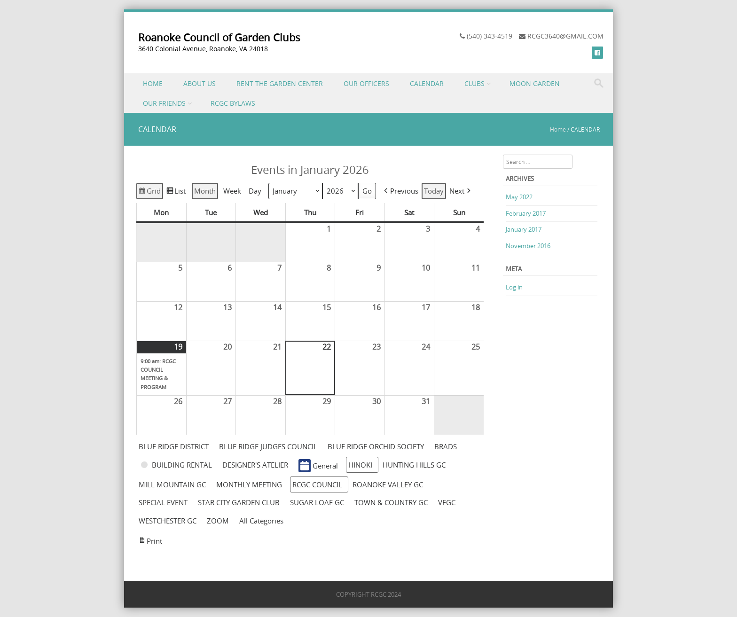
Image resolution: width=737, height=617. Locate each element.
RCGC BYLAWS (233, 103)
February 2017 (526, 213)
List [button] (176, 192)
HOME (153, 83)
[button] (400, 191)
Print (150, 542)
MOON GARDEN (535, 83)
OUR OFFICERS (366, 83)
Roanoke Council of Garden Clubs (219, 37)
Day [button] (255, 191)
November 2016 (528, 246)
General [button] (318, 466)
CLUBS (474, 83)
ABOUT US (199, 83)
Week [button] (232, 191)
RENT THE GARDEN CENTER (279, 83)
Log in (514, 287)
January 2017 (523, 229)
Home (558, 129)
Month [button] (205, 191)
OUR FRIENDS (164, 103)
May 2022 (519, 197)
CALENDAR (427, 83)
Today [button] (434, 191)
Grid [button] (149, 192)
